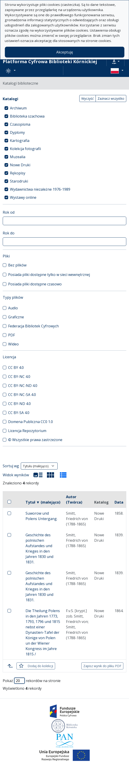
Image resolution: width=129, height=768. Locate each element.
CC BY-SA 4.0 (18, 412)
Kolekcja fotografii (25, 148)
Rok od (8, 212)
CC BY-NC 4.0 (19, 376)
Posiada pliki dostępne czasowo (35, 284)
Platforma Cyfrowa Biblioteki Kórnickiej (50, 61)
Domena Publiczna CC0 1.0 (30, 421)
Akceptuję (64, 52)
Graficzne (16, 317)
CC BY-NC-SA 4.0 (22, 394)
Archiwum (18, 108)
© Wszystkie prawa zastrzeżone (35, 439)
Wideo (13, 344)
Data (119, 502)
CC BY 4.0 (16, 367)
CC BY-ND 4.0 (19, 403)
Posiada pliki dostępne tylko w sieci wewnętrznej (49, 274)
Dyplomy (17, 132)
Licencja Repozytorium (27, 430)
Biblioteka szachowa (27, 116)
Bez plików (17, 265)
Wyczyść (87, 98)
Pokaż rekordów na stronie (32, 681)
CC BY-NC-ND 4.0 (22, 385)
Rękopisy (17, 173)
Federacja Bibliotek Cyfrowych (33, 326)
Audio (13, 307)
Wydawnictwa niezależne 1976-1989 (40, 189)
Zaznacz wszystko (111, 98)
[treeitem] (64, 108)
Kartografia (19, 140)
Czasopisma (20, 124)
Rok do (8, 233)
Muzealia (17, 156)
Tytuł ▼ (43, 502)
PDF (11, 335)
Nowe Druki (20, 164)
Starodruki (19, 181)
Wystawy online (23, 197)
